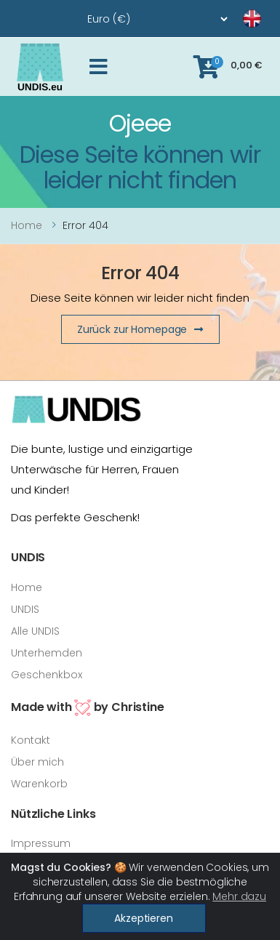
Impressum (41, 843)
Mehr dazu (239, 896)
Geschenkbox (46, 674)
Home (26, 225)
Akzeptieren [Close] (143, 918)
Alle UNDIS (35, 631)
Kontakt (30, 740)
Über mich (37, 762)
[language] (234, 19)
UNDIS (25, 609)
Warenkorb (39, 783)
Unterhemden (46, 653)
